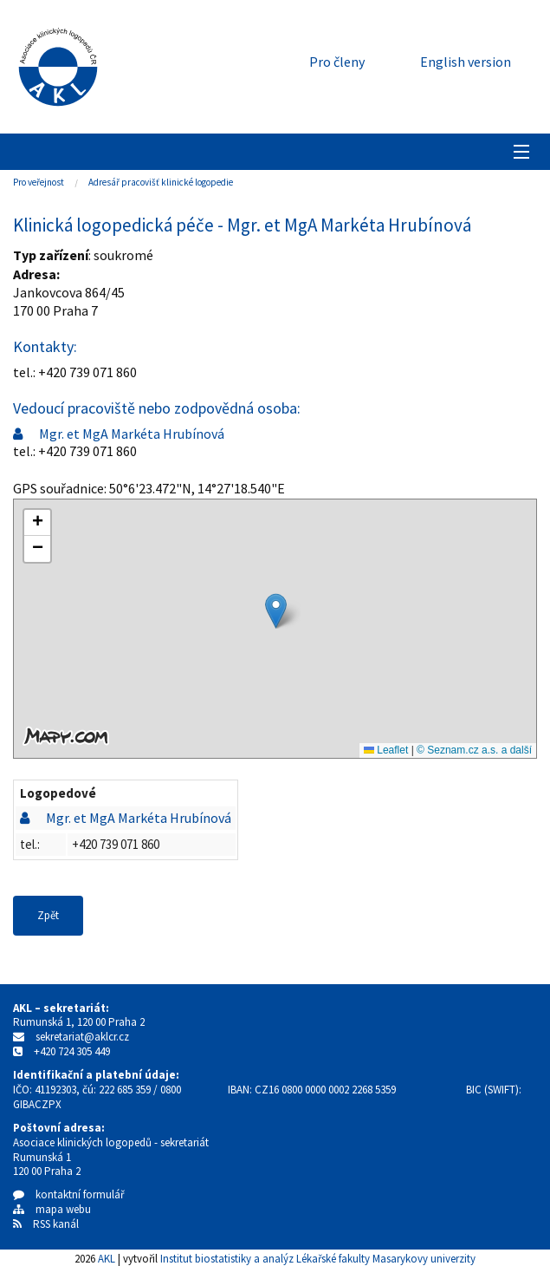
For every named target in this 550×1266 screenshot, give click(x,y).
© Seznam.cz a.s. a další (474, 750)
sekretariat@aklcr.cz (82, 1036)
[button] (276, 611)
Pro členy (337, 61)
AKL (106, 1258)
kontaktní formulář (69, 1194)
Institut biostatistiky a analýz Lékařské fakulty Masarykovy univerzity (318, 1258)
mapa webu (52, 1209)
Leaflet (386, 750)
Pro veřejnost (38, 182)
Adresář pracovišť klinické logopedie (160, 182)
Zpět (48, 915)
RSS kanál (56, 1224)
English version (465, 61)
